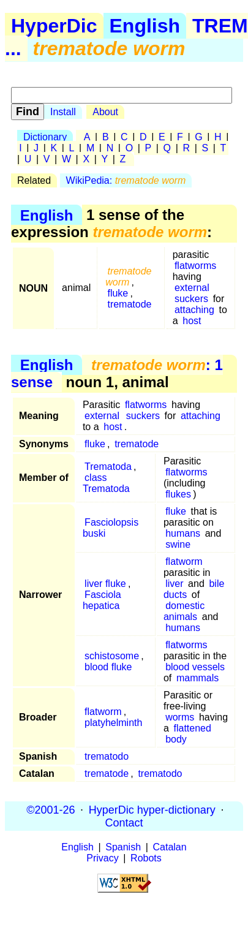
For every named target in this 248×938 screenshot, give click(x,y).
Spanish (123, 847)
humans (182, 533)
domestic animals (184, 611)
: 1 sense (117, 373)
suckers (191, 298)
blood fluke (108, 667)
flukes (178, 494)
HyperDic (54, 26)
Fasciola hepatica (102, 600)
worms (179, 717)
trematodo (107, 756)
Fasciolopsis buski (110, 528)
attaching (194, 309)
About (105, 112)
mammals (197, 678)
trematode (129, 304)
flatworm (183, 561)
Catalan (170, 847)
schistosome (112, 656)
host (191, 321)
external (192, 287)
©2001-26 (50, 809)
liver (174, 583)
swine (177, 544)
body (176, 739)
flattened (192, 728)
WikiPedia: (126, 180)
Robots (146, 858)
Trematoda (108, 466)
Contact (124, 822)
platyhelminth (113, 722)
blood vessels (195, 667)
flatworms (195, 265)
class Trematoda (106, 483)
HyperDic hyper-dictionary (152, 809)
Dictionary (45, 137)
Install (63, 112)
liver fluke (105, 583)
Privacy (102, 858)
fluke (117, 293)
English (145, 26)
